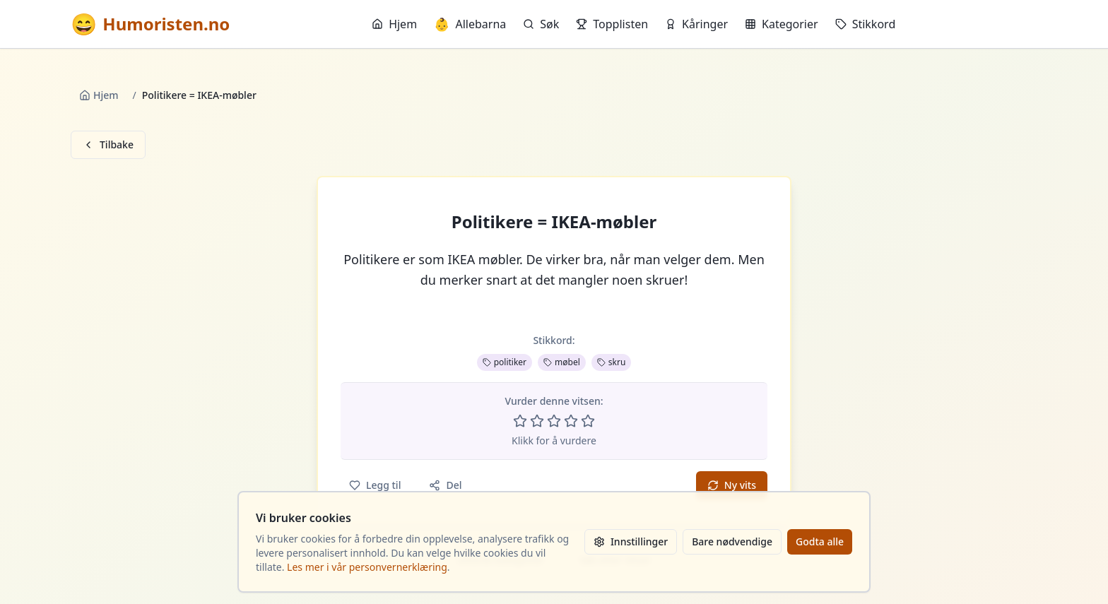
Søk (541, 24)
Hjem (394, 24)
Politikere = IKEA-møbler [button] (554, 221)
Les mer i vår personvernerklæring (367, 567)
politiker (504, 362)
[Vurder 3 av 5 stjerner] (554, 421)
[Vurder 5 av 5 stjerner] (588, 421)
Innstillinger (631, 541)
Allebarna (470, 24)
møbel (561, 362)
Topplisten (612, 24)
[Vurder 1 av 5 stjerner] (520, 421)
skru (611, 362)
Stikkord (865, 24)
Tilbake (108, 144)
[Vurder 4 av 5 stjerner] (571, 421)
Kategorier (781, 24)
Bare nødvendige (732, 541)
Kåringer (696, 24)
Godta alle (820, 541)
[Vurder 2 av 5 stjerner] (537, 421)
